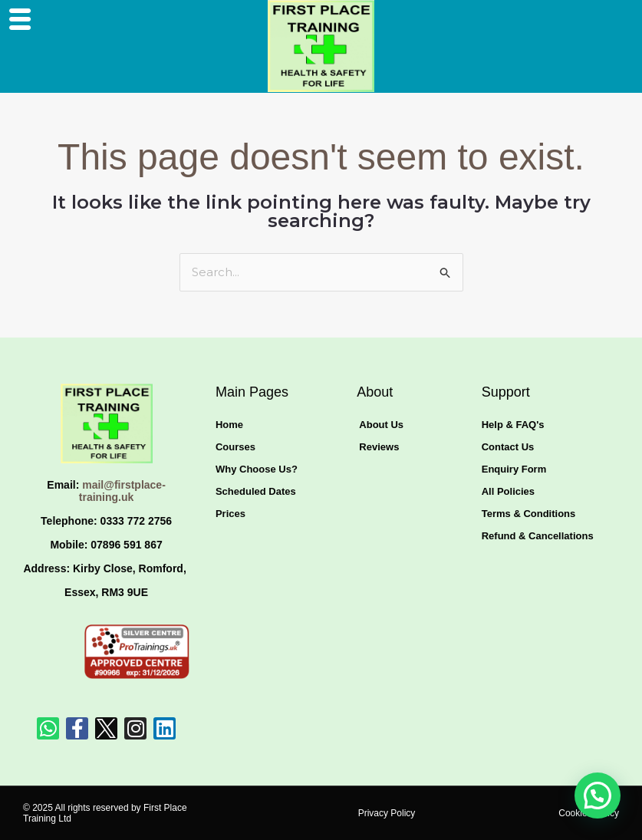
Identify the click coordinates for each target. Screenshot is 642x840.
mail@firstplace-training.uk (122, 491)
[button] (598, 795)
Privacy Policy (387, 813)
